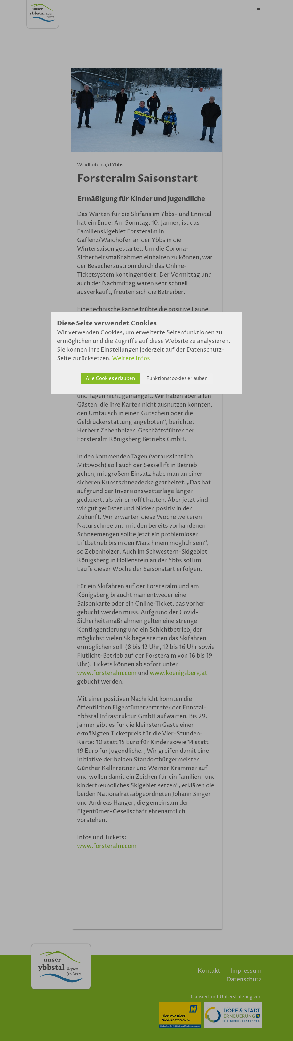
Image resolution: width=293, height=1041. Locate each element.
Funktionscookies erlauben (177, 378)
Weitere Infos (131, 359)
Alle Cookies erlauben (110, 378)
